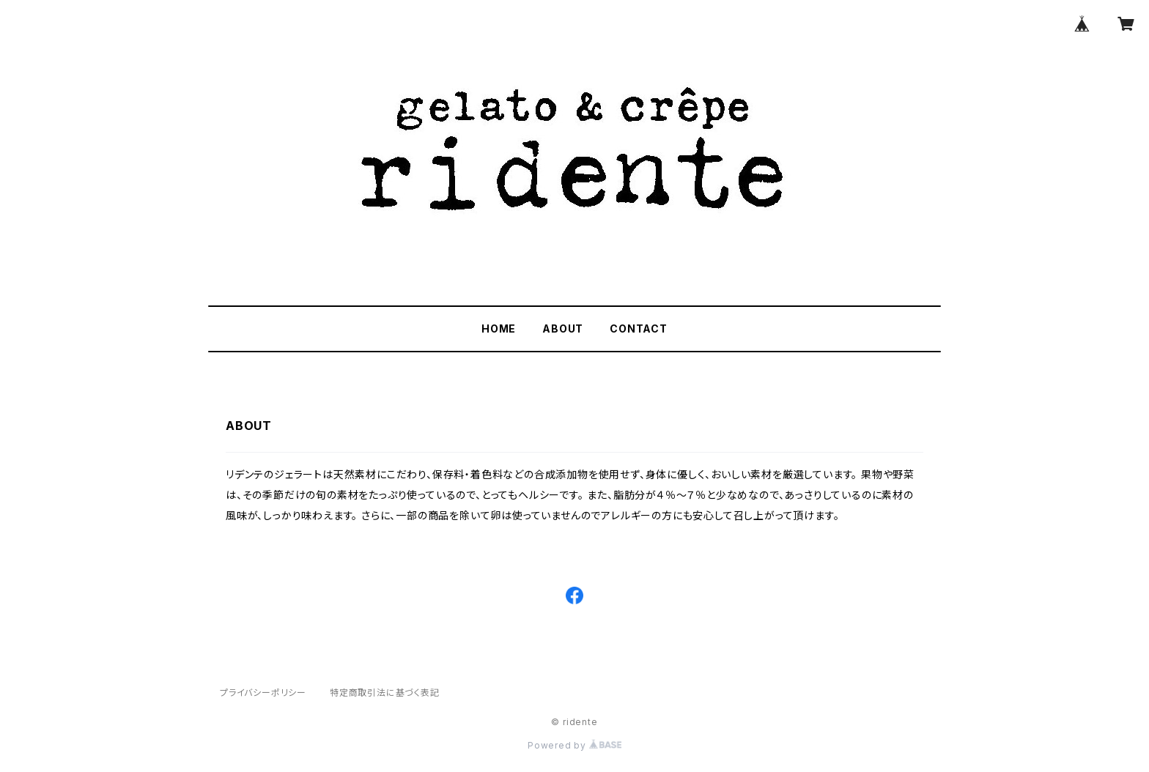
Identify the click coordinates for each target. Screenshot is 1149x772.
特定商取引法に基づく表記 (385, 692)
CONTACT (639, 328)
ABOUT (562, 328)
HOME (498, 328)
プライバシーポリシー (263, 692)
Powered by (574, 745)
